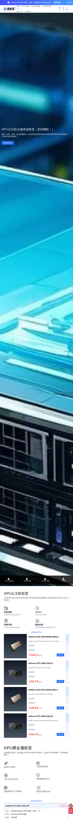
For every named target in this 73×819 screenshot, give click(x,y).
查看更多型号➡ (36, 632)
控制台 (59, 9)
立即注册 (58, 2)
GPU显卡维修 (35, 6)
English (69, 2)
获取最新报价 (7, 143)
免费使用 (60, 655)
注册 (67, 9)
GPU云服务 (25, 6)
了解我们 (28, 11)
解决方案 (20, 11)
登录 (63, 9)
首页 (18, 6)
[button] (33, 584)
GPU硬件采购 (46, 6)
